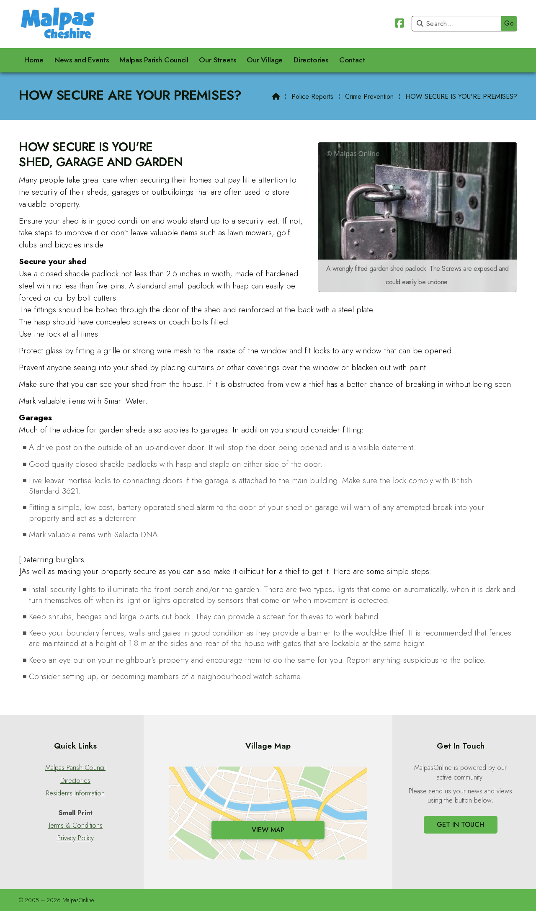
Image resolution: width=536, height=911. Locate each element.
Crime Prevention (369, 96)
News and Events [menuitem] (81, 59)
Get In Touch (460, 824)
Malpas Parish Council (75, 767)
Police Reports (312, 96)
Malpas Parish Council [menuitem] (153, 59)
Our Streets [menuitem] (217, 59)
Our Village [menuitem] (265, 59)
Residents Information (75, 793)
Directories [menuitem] (311, 59)
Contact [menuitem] (352, 59)
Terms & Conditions (75, 825)
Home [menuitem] (34, 59)
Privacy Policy (75, 838)
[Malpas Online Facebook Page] (399, 24)
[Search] (458, 23)
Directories (75, 780)
